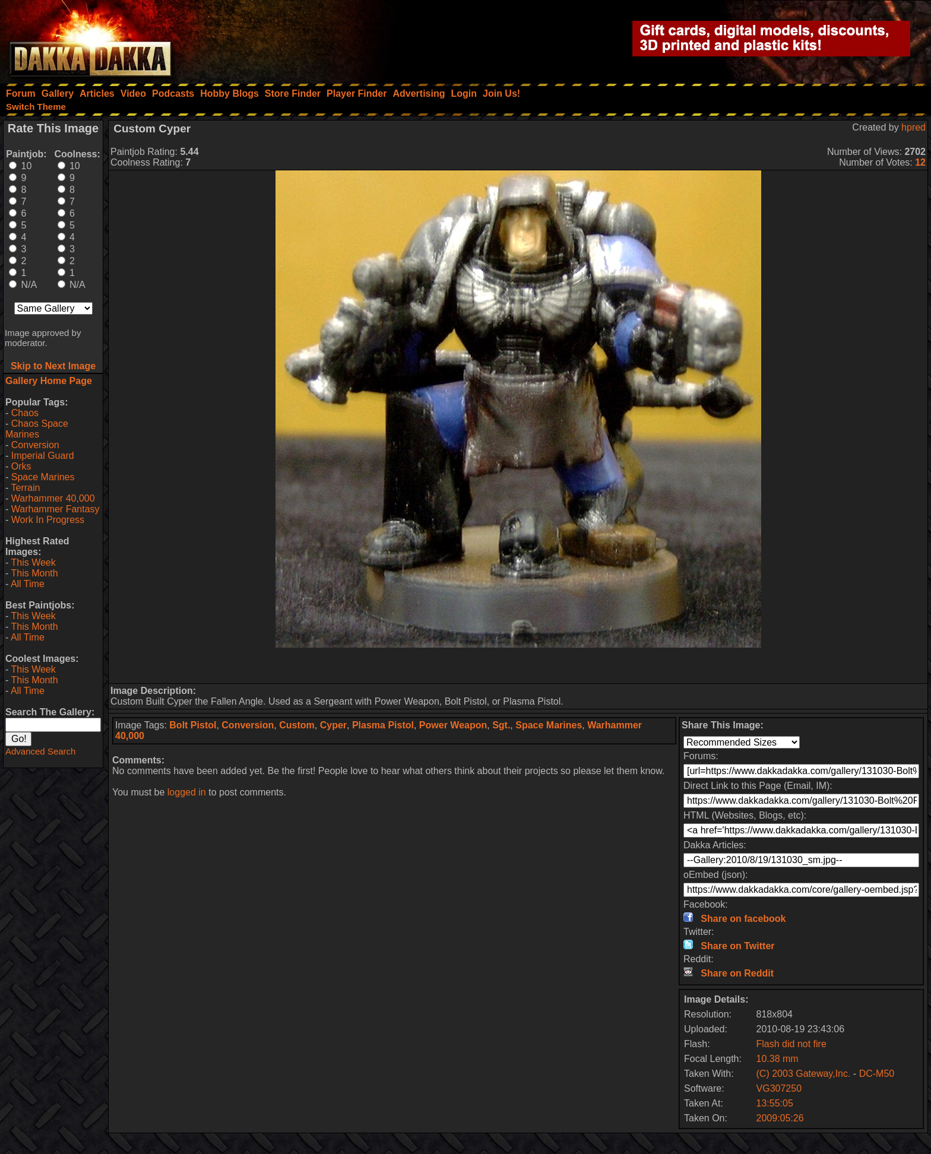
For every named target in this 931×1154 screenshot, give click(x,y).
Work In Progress (47, 520)
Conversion (35, 445)
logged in (186, 792)
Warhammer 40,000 (53, 498)
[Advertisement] (518, 665)
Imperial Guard (42, 456)
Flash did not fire (791, 1044)
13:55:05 (774, 1103)
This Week (33, 562)
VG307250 (779, 1088)
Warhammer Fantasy (55, 509)
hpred (913, 127)
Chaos (25, 413)
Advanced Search (40, 751)
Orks (21, 466)
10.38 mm (777, 1059)
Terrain (25, 488)
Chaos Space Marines (36, 429)
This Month (34, 573)
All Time (28, 584)
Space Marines (43, 477)
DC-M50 (877, 1074)
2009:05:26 (780, 1118)
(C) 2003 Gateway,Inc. (804, 1074)
